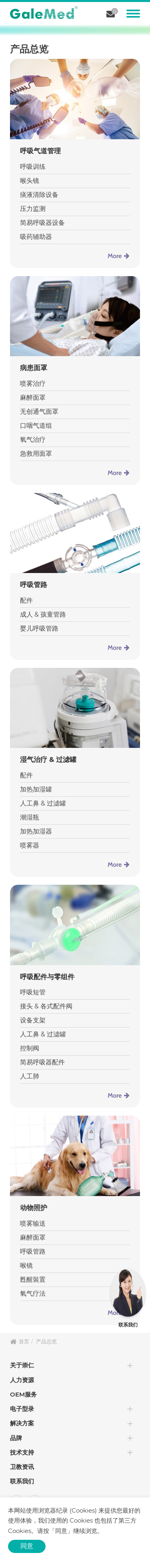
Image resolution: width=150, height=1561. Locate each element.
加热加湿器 (36, 831)
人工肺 (29, 1076)
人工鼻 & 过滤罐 (43, 803)
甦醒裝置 (33, 1279)
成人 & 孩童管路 (43, 614)
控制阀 (29, 1048)
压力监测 (33, 208)
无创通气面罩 (39, 411)
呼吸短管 (33, 992)
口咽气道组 (36, 425)
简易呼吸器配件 (42, 1062)
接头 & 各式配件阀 (46, 1006)
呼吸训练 (33, 166)
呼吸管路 (33, 1251)
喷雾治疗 (33, 383)
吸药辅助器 (36, 236)
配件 (26, 600)
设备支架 (33, 1020)
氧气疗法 (33, 1293)
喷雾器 (29, 845)
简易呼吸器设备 (42, 222)
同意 (26, 1546)
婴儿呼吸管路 (39, 628)
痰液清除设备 (39, 194)
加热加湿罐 (36, 789)
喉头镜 (29, 180)
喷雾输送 (33, 1223)
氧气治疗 (33, 439)
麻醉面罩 (33, 397)
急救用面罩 (36, 453)
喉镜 (26, 1265)
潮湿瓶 (29, 817)
